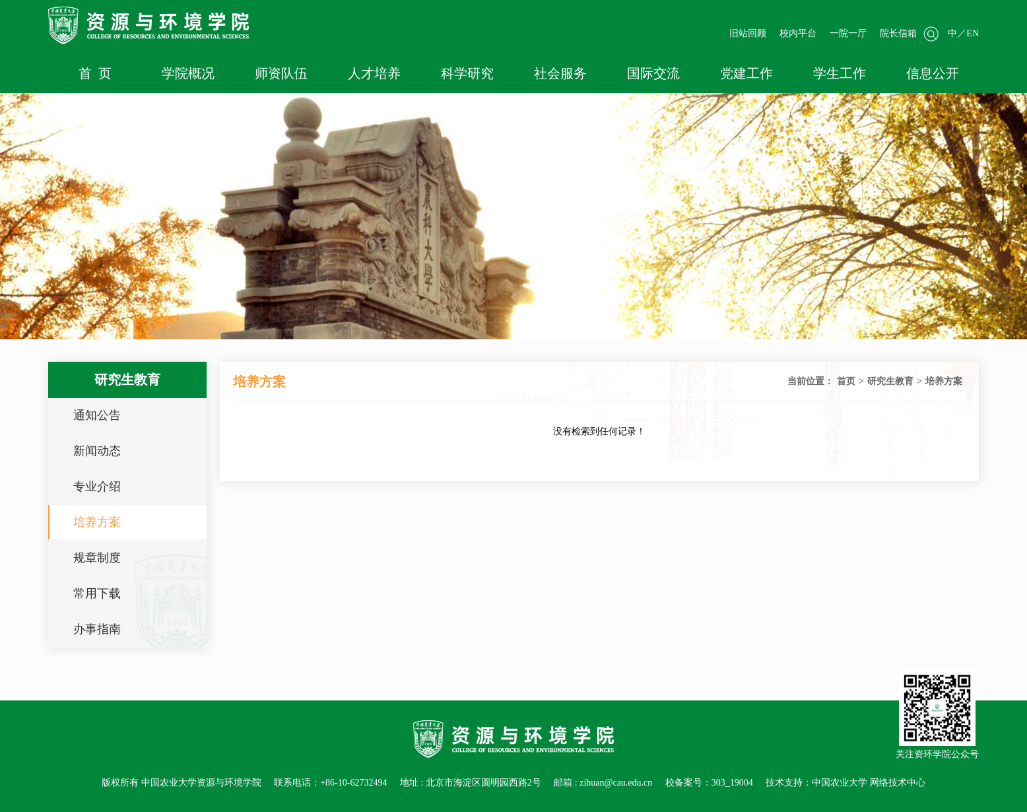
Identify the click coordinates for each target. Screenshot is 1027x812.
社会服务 (560, 73)
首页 (846, 381)
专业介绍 (97, 486)
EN (972, 33)
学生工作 (839, 73)
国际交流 (653, 73)
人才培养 (374, 73)
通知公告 (97, 415)
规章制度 (97, 557)
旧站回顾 (747, 33)
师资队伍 (281, 73)
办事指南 (97, 629)
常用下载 (97, 593)
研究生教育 (890, 381)
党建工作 (746, 73)
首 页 (95, 73)
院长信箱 (898, 33)
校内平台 (797, 33)
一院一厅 (848, 33)
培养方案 (97, 522)
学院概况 (188, 73)
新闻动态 (97, 450)
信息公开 (932, 73)
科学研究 (467, 73)
